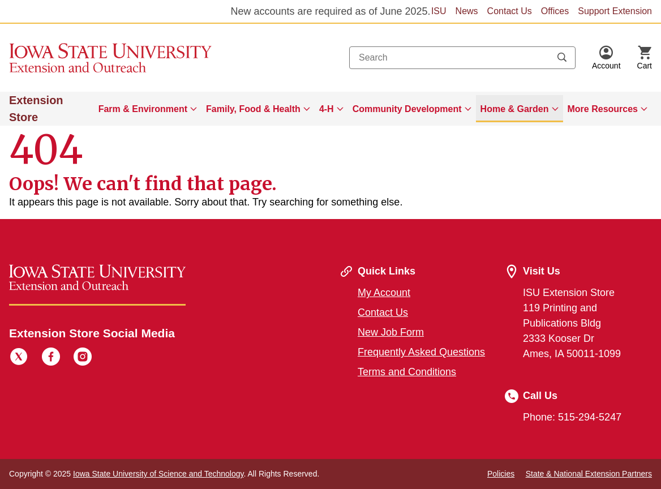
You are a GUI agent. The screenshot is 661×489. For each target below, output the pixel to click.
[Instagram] (83, 358)
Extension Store (36, 108)
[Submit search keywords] (561, 57)
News (467, 11)
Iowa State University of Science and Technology (158, 473)
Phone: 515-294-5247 (572, 417)
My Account (384, 292)
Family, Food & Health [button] (253, 109)
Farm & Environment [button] (142, 109)
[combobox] (462, 57)
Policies (500, 473)
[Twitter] (18, 358)
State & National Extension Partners (589, 473)
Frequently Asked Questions (421, 352)
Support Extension (615, 11)
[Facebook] (51, 358)
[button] (606, 57)
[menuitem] (147, 108)
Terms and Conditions (407, 372)
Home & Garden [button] (514, 109)
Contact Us (509, 11)
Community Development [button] (407, 109)
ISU (439, 11)
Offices (555, 11)
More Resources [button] (603, 109)
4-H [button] (326, 109)
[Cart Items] (644, 58)
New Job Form (391, 332)
